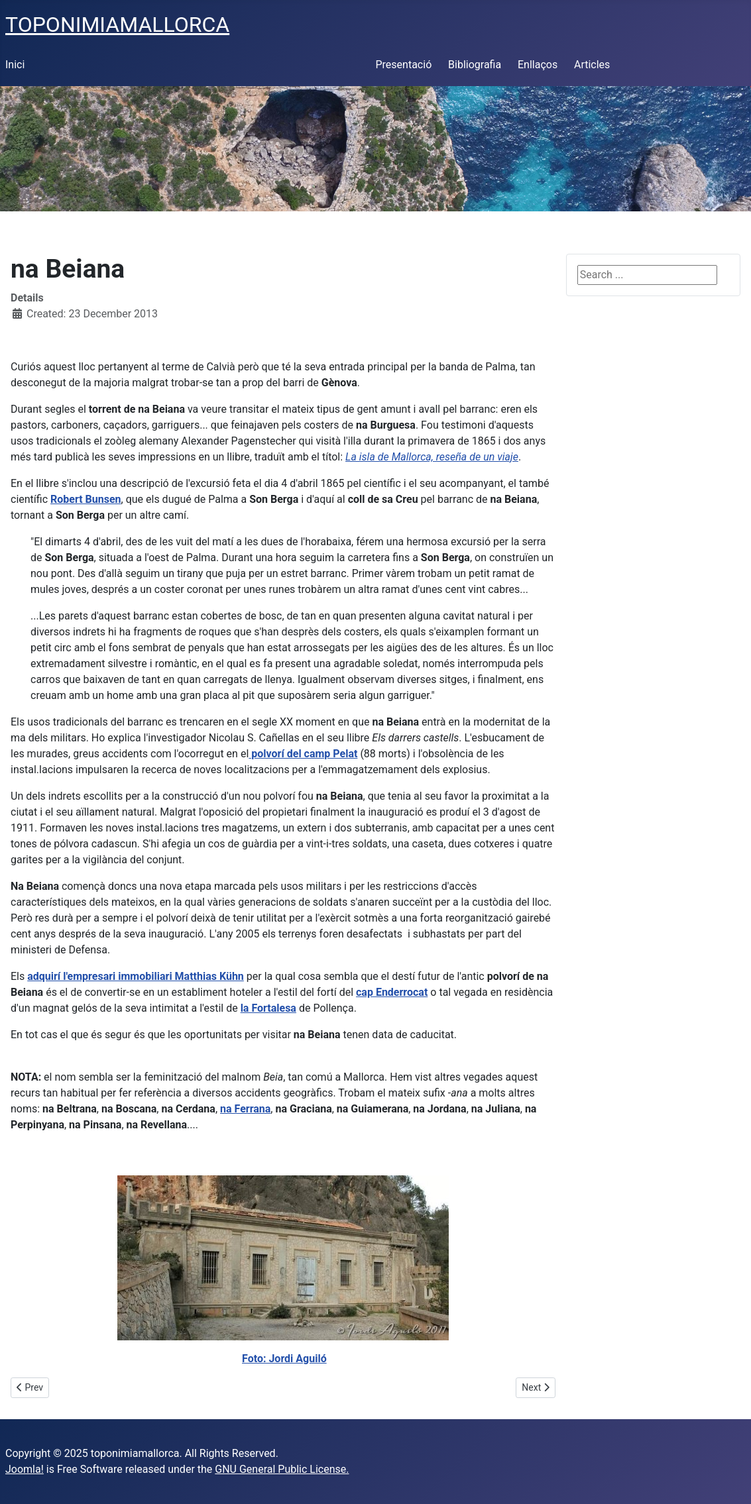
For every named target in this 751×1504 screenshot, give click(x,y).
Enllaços (537, 64)
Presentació (404, 64)
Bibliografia (474, 64)
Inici (15, 64)
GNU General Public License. (282, 1469)
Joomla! (24, 1469)
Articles (592, 64)
